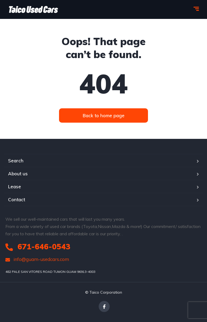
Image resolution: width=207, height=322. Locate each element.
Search (15, 160)
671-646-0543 (37, 246)
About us (18, 173)
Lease (14, 186)
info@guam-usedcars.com (37, 259)
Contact (16, 199)
